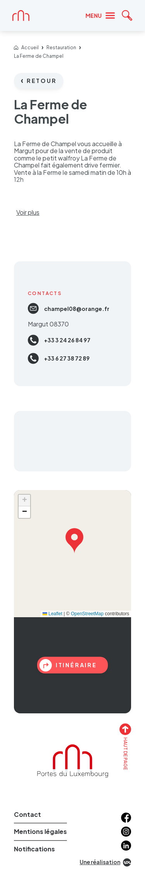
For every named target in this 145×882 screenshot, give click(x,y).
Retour (39, 80)
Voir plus (27, 212)
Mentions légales (40, 831)
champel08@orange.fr (68, 308)
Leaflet (52, 613)
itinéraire (68, 665)
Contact (27, 814)
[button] (74, 539)
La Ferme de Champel (38, 56)
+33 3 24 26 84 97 (59, 340)
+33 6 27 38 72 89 (59, 358)
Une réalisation (105, 862)
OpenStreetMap (87, 613)
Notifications (34, 849)
